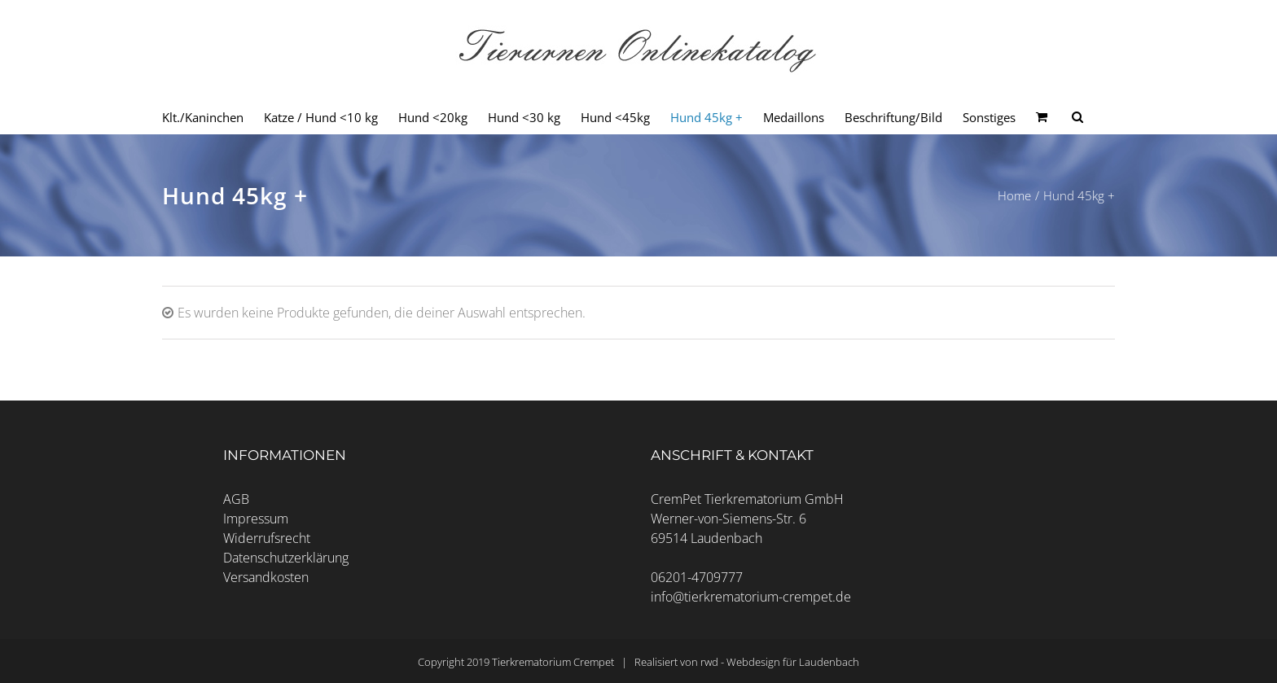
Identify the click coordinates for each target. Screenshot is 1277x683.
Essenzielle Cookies (559, 293)
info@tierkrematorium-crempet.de (751, 597)
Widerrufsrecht (266, 538)
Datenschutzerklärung (286, 558)
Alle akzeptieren (638, 338)
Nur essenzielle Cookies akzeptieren (638, 428)
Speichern (639, 385)
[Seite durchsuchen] (1077, 117)
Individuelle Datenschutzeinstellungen (638, 456)
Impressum (255, 519)
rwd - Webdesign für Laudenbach (779, 662)
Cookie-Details (561, 474)
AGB (236, 499)
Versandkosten (266, 577)
